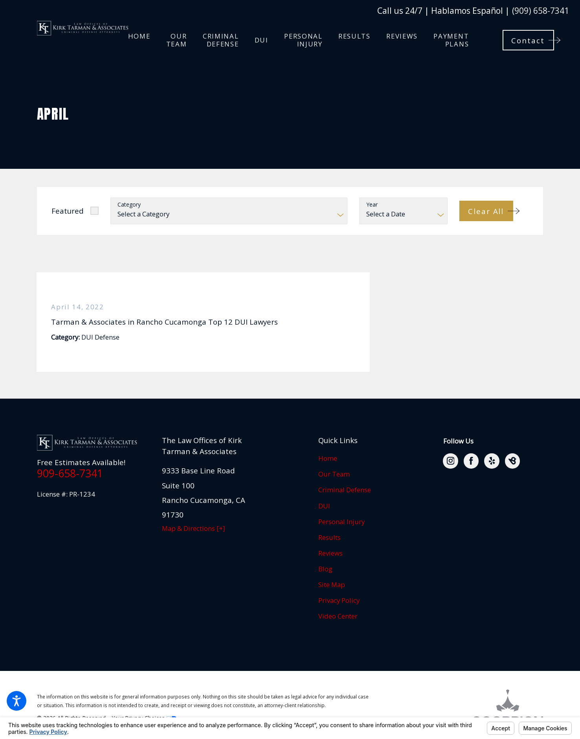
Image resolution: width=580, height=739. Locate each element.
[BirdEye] (512, 460)
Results (329, 537)
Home (327, 458)
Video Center (338, 616)
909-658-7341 (70, 473)
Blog (325, 568)
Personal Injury (341, 521)
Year (372, 204)
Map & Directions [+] (193, 528)
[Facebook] (471, 460)
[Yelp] (491, 460)
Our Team (334, 474)
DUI (324, 505)
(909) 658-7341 (540, 11)
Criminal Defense (344, 489)
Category (129, 204)
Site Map (331, 584)
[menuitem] (139, 40)
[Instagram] (450, 460)
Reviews (330, 553)
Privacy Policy (339, 600)
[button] (16, 701)
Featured (67, 211)
